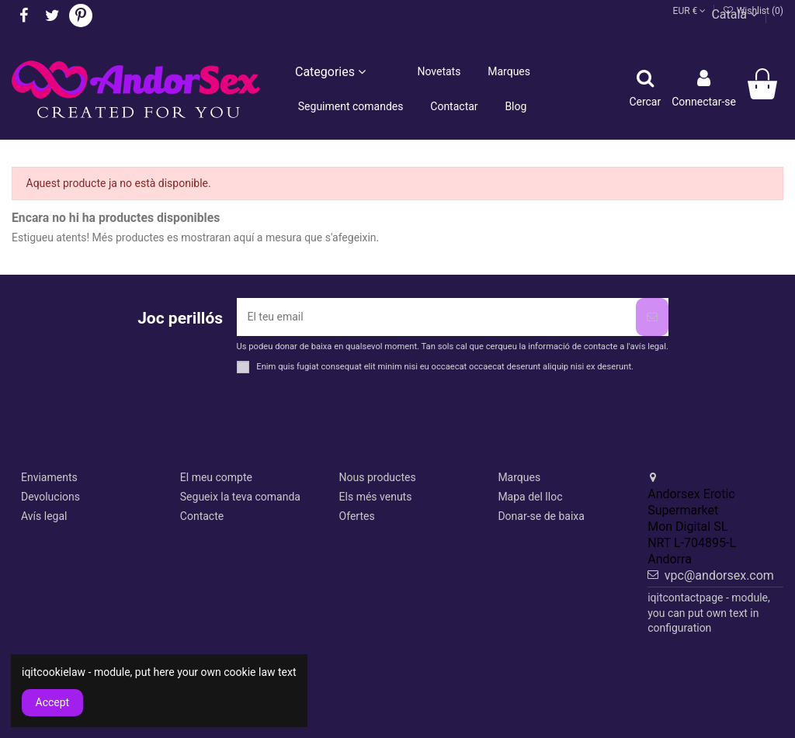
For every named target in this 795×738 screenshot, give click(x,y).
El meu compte (216, 477)
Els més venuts (375, 496)
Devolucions (50, 496)
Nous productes (377, 477)
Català (734, 14)
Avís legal (44, 516)
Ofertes (357, 516)
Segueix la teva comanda (240, 496)
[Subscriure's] (652, 317)
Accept (53, 702)
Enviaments (49, 477)
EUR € (689, 10)
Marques (519, 477)
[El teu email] (436, 317)
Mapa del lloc (530, 496)
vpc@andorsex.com (719, 575)
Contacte (202, 516)
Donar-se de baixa (541, 516)
